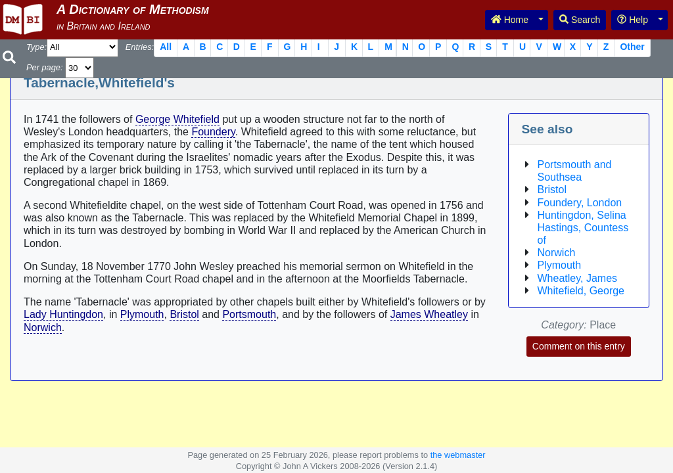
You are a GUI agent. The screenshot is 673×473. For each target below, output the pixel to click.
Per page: (44, 67)
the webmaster (458, 455)
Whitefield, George (581, 290)
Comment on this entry (578, 346)
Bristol (184, 314)
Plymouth (142, 314)
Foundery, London (580, 202)
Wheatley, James (578, 278)
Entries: (140, 47)
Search (579, 19)
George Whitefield (177, 119)
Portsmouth (249, 314)
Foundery (213, 131)
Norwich (43, 327)
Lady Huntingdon (63, 314)
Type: (36, 47)
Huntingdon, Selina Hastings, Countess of (583, 228)
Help (632, 19)
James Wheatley (429, 314)
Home (509, 19)
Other (632, 46)
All (166, 46)
